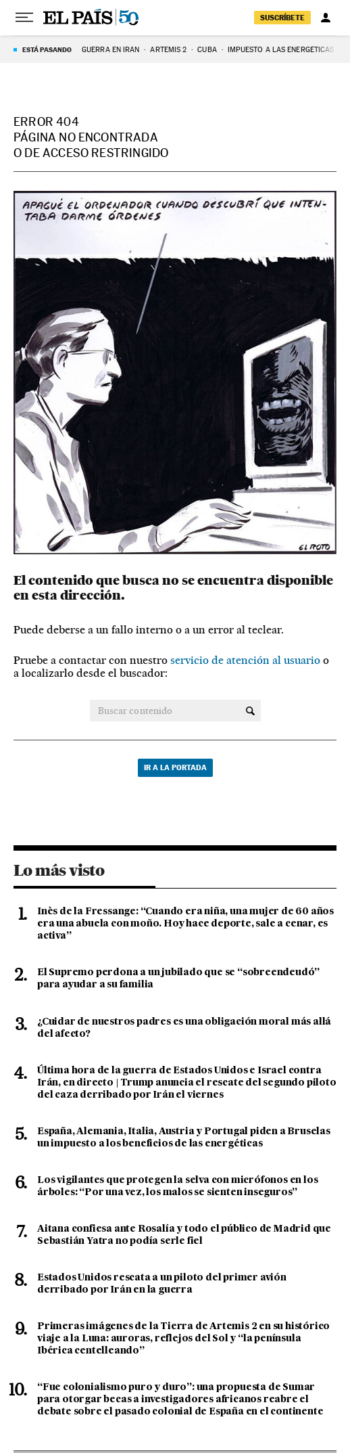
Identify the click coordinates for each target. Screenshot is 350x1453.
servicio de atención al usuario (245, 660)
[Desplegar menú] (24, 17)
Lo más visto (59, 870)
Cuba (206, 49)
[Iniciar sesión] (325, 17)
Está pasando (47, 49)
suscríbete (282, 17)
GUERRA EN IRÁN (110, 49)
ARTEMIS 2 (168, 49)
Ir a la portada (175, 767)
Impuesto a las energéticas (281, 49)
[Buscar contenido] (250, 710)
